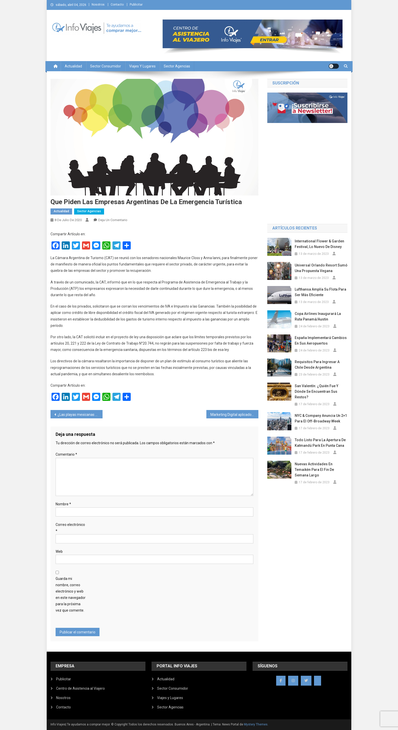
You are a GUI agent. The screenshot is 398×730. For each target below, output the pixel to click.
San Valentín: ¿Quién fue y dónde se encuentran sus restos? (316, 391)
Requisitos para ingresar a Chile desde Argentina (317, 364)
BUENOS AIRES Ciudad (307, 197)
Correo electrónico (70, 528)
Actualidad (73, 66)
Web (59, 551)
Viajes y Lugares (142, 66)
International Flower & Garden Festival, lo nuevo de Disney (319, 244)
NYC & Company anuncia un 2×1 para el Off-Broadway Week (321, 418)
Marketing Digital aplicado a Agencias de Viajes (234, 415)
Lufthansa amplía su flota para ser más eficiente (320, 292)
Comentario (66, 454)
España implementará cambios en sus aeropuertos (321, 340)
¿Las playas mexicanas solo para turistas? (80, 415)
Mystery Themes (256, 724)
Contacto (117, 4)
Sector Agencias (177, 66)
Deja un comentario (112, 220)
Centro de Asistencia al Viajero (80, 688)
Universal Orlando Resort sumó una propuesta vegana (321, 268)
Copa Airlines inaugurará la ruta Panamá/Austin (318, 316)
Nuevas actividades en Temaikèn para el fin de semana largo (314, 469)
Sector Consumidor (105, 66)
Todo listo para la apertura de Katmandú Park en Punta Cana (320, 443)
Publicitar (136, 4)
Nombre (63, 504)
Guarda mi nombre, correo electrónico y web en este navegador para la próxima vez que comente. (71, 595)
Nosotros (98, 4)
